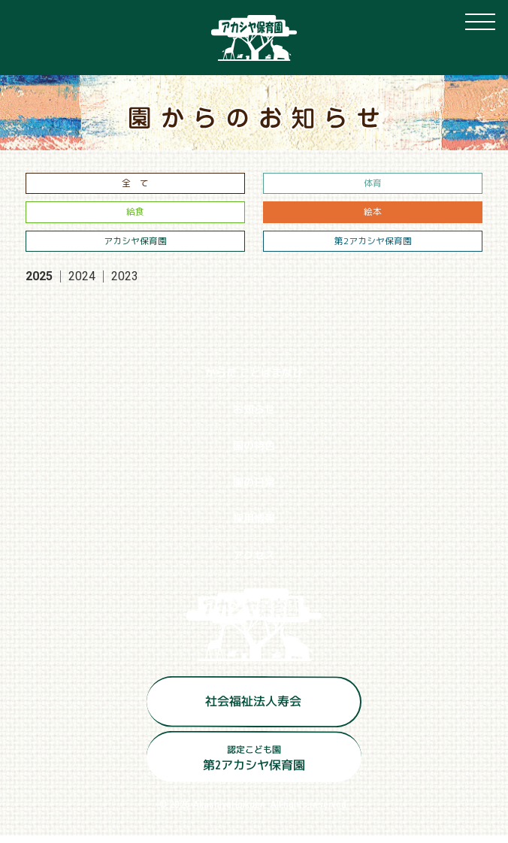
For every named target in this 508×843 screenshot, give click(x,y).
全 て (135, 184)
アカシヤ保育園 (135, 247)
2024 (81, 283)
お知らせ (254, 416)
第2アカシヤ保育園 (373, 247)
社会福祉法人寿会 (253, 707)
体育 (372, 184)
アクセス (254, 561)
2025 (39, 283)
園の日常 (254, 489)
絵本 (372, 216)
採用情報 (254, 525)
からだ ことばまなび (254, 380)
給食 (135, 216)
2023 (124, 283)
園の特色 (254, 453)
